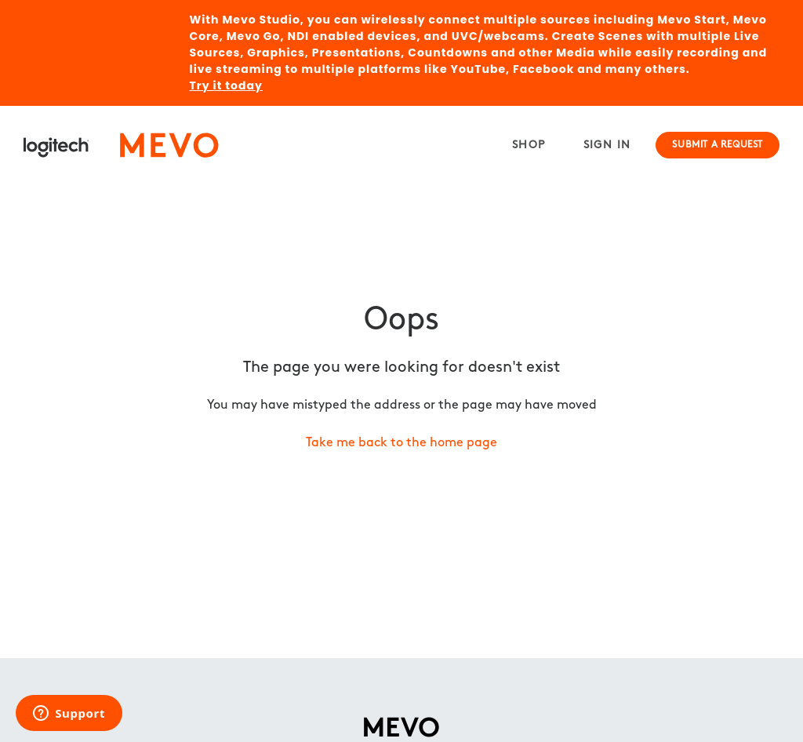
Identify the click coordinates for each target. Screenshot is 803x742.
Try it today (226, 85)
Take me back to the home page (401, 443)
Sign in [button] (607, 145)
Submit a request (717, 145)
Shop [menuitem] (529, 145)
